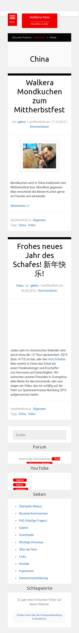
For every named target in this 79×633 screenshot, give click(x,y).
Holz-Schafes (57, 359)
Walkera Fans (40, 17)
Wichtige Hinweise (31, 542)
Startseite (39, 37)
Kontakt (24, 563)
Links (22, 556)
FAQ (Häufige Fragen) (33, 520)
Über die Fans (28, 549)
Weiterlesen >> (19, 205)
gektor (22, 122)
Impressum (26, 571)
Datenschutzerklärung (33, 578)
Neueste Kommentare (33, 513)
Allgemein (39, 220)
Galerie (23, 527)
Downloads (26, 535)
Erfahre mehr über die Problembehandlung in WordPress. (39, 617)
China (22, 225)
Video (31, 225)
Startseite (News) (30, 506)
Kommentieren (39, 126)
